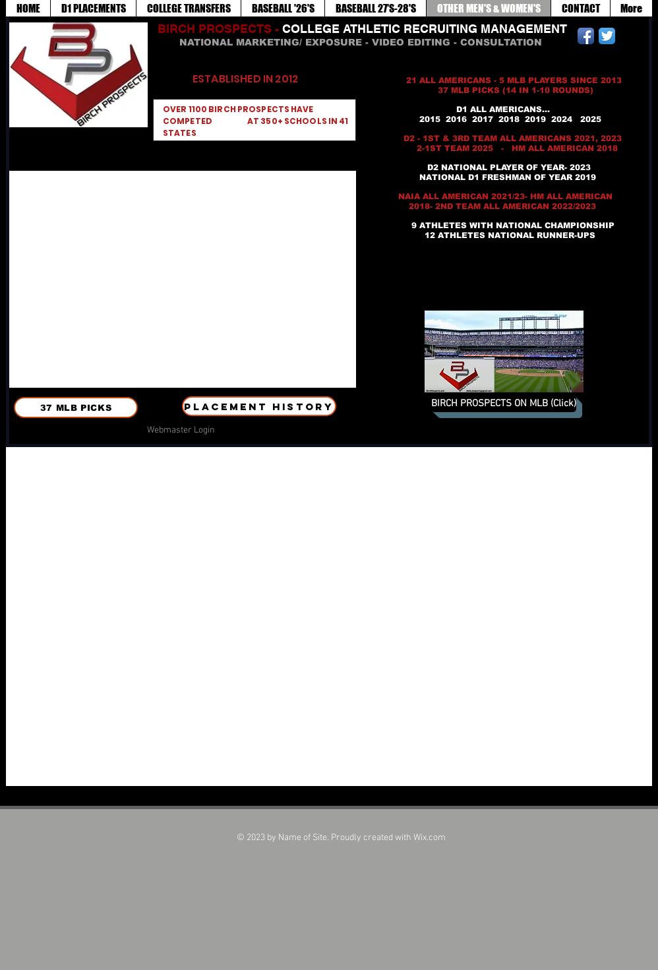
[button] (182, 279)
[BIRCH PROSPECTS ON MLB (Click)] (503, 404)
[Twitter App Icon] (607, 36)
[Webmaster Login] (180, 431)
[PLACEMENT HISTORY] (259, 406)
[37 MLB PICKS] (76, 407)
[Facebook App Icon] (586, 36)
